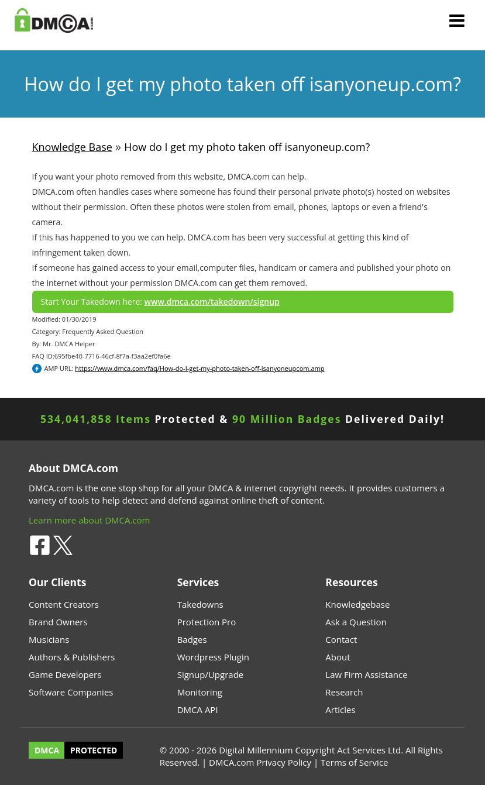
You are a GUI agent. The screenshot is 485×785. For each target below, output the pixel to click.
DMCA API (197, 709)
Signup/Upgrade (210, 674)
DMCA (47, 750)
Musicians (49, 639)
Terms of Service (354, 762)
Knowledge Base (72, 147)
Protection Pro (206, 622)
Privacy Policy (283, 762)
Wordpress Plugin (213, 657)
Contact (341, 639)
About (337, 657)
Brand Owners (58, 622)
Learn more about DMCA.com (89, 520)
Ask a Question (355, 622)
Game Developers (65, 674)
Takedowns (200, 604)
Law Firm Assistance (366, 674)
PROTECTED (93, 750)
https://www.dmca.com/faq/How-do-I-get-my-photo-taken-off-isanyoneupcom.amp (199, 368)
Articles (340, 709)
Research (344, 692)
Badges (192, 639)
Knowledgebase (357, 604)
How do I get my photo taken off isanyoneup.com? (247, 147)
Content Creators (64, 604)
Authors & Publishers (72, 657)
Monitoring (199, 692)
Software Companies (71, 692)
